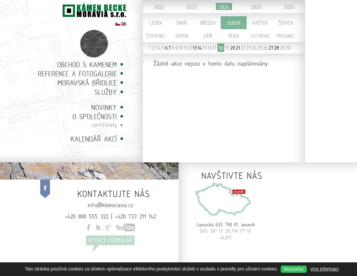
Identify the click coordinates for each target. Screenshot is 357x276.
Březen (207, 22)
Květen (259, 22)
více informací (325, 268)
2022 (159, 6)
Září (207, 35)
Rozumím (293, 269)
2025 (256, 6)
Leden (156, 22)
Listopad (259, 35)
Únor (182, 22)
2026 (289, 6)
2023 (191, 6)
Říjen (233, 35)
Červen (285, 22)
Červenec (156, 35)
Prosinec (286, 35)
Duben (234, 22)
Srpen (182, 35)
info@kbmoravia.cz (110, 204)
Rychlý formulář (110, 240)
